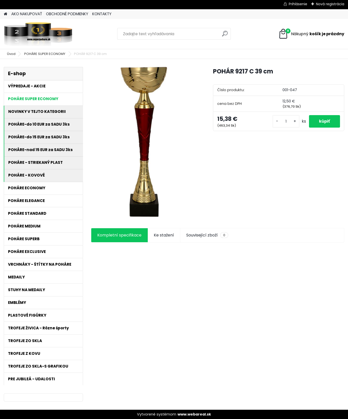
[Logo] (38, 33)
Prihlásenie (298, 3)
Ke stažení (164, 235)
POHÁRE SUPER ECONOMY (45, 53)
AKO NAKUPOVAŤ (26, 13)
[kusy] (286, 121)
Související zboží (207, 235)
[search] (225, 35)
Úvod (11, 53)
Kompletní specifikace (119, 235)
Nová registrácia (330, 3)
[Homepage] (5, 14)
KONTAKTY (102, 13)
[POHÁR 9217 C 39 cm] (144, 142)
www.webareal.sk (194, 414)
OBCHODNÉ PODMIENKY (67, 13)
